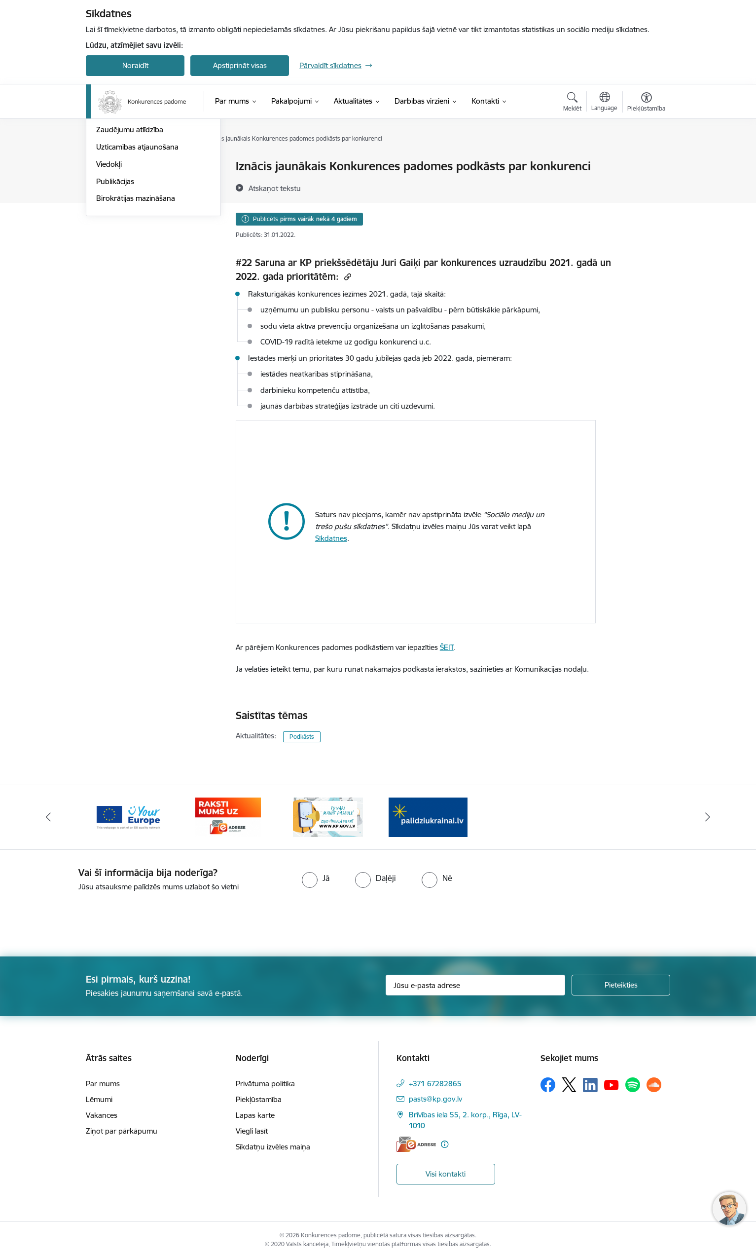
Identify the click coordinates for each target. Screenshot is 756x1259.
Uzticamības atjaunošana (137, 252)
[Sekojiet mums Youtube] (611, 1084)
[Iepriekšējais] (49, 817)
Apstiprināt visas (240, 65)
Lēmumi (99, 1099)
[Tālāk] (708, 817)
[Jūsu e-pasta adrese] (476, 985)
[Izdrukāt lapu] (646, 162)
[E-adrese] (416, 1144)
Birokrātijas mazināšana (135, 303)
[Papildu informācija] (444, 1144)
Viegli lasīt (252, 1131)
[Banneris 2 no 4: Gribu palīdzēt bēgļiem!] (428, 816)
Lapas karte (255, 1115)
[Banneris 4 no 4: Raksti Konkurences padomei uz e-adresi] (228, 816)
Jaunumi (110, 166)
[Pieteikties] (621, 985)
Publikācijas (115, 287)
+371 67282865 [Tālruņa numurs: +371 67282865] (435, 1083)
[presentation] (82, 920)
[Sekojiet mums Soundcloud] (654, 1084)
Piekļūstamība (259, 1099)
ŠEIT (447, 647)
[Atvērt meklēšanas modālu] (572, 103)
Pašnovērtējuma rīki (129, 218)
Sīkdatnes (331, 538)
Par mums (103, 1083)
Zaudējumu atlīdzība (129, 235)
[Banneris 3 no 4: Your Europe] (128, 816)
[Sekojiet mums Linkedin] (590, 1085)
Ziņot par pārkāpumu (121, 1131)
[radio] (315, 878)
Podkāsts (301, 736)
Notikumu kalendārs (129, 184)
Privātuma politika (265, 1083)
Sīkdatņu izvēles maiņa (273, 1146)
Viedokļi (109, 269)
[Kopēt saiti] (346, 276)
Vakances (101, 1115)
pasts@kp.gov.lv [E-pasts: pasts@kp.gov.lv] (435, 1099)
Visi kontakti (446, 1174)
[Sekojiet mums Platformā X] (569, 1084)
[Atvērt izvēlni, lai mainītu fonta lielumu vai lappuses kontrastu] (646, 103)
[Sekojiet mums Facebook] (547, 1084)
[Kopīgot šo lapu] (646, 187)
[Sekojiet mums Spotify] (632, 1084)
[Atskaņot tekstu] (275, 188)
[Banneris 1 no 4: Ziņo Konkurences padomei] (328, 816)
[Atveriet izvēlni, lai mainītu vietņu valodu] (604, 102)
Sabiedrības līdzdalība (131, 201)
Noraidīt (135, 65)
